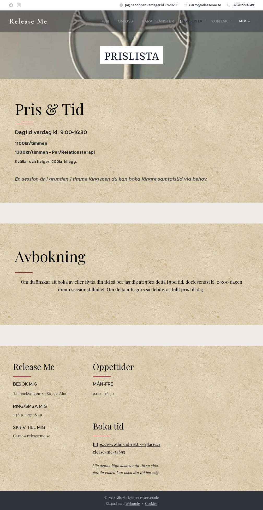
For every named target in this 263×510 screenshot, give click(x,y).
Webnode (132, 503)
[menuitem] (83, 21)
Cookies (151, 503)
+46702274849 (243, 5)
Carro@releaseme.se (205, 5)
